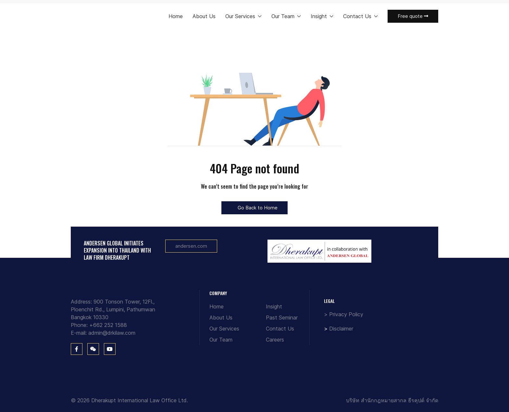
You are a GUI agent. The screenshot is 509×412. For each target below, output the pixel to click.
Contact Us (280, 328)
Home (175, 16)
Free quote (413, 16)
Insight (274, 306)
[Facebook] (76, 349)
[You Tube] (110, 349)
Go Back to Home (254, 208)
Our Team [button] (286, 16)
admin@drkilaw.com (111, 333)
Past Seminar (282, 317)
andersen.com (191, 246)
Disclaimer (341, 328)
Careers (275, 339)
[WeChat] (93, 349)
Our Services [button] (243, 16)
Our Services (224, 328)
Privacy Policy (346, 314)
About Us (204, 16)
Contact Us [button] (360, 16)
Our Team (220, 339)
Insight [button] (322, 16)
